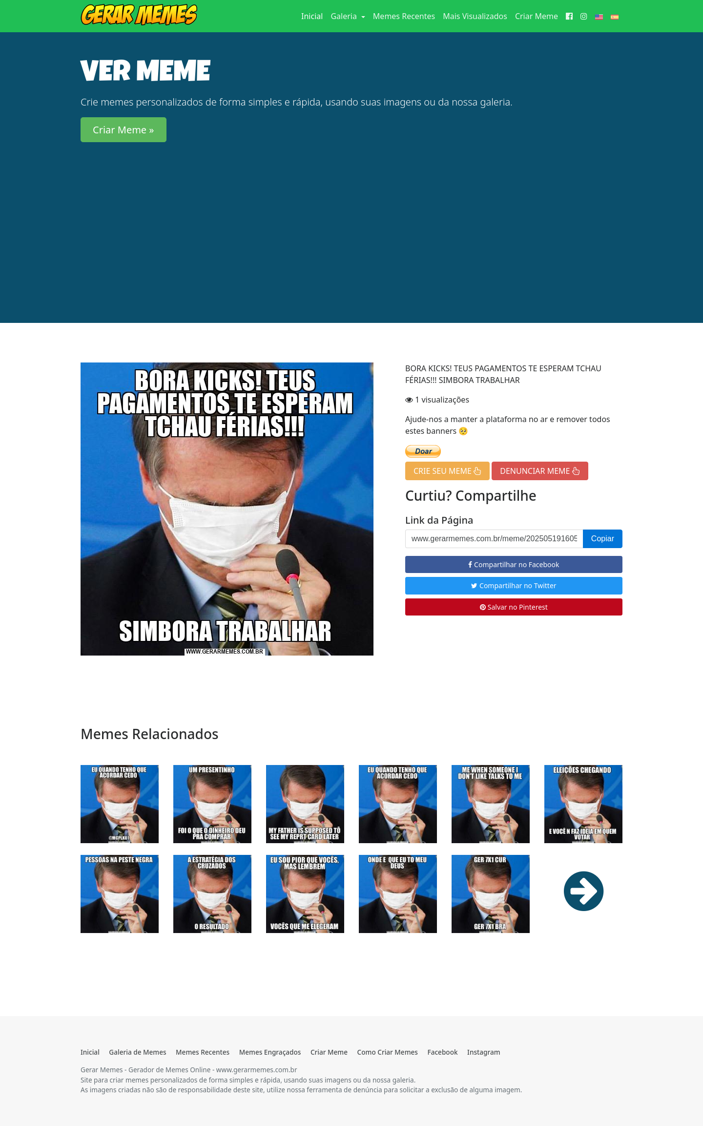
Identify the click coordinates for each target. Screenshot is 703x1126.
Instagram (483, 1052)
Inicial (314, 15)
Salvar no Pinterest (514, 607)
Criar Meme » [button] (123, 129)
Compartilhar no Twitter (513, 585)
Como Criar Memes (387, 1052)
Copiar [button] (602, 538)
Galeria (345, 16)
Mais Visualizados (475, 16)
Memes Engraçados (270, 1052)
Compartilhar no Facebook (513, 564)
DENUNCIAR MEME (539, 471)
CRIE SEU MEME (447, 471)
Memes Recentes (404, 16)
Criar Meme (536, 16)
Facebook (442, 1052)
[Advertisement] (351, 218)
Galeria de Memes (137, 1052)
